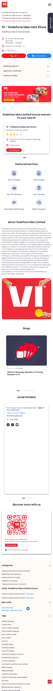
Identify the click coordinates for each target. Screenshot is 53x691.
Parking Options (10, 66)
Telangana (30, 594)
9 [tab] (33, 391)
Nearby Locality (10, 75)
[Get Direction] (28, 610)
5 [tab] (26, 391)
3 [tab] (29, 157)
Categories (7, 565)
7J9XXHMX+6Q (7, 608)
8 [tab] (31, 391)
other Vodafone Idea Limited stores (20, 588)
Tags (4, 615)
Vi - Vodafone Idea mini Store (21, 126)
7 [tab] (30, 391)
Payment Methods (12, 70)
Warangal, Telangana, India (12, 610)
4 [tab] (24, 391)
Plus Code (6, 602)
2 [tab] (27, 157)
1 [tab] (23, 157)
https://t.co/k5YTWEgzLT (16, 413)
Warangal (29, 598)
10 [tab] (35, 391)
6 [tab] (28, 391)
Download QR (11, 545)
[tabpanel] (26, 138)
